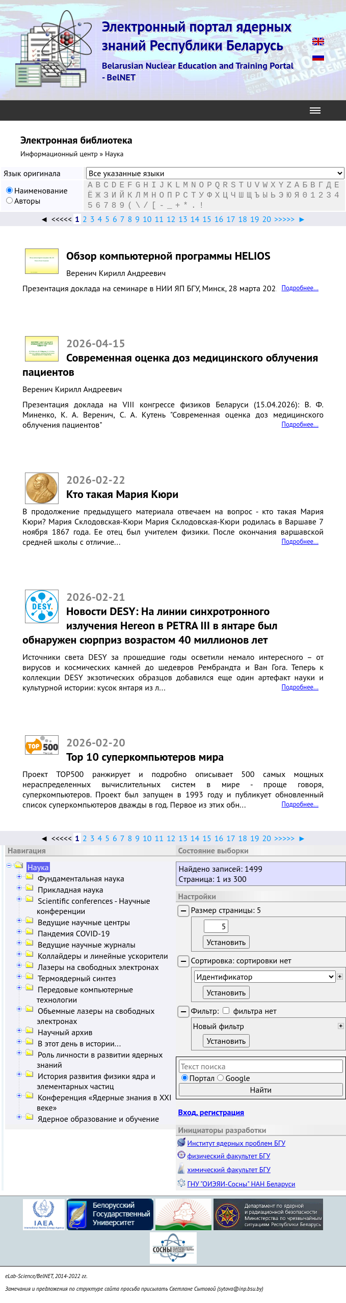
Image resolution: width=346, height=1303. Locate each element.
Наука (38, 867)
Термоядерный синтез (77, 978)
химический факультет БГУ (229, 1169)
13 (182, 219)
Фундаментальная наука (81, 878)
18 (242, 219)
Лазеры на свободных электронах (98, 967)
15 (206, 219)
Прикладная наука (70, 889)
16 (219, 219)
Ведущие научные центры (84, 922)
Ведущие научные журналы (87, 944)
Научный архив (65, 1032)
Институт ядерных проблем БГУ (237, 1143)
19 (254, 219)
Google (237, 1078)
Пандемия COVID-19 (74, 933)
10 (147, 219)
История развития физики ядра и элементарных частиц (96, 1081)
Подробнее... (300, 288)
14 (195, 219)
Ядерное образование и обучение (98, 1119)
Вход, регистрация (211, 1112)
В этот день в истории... (79, 1043)
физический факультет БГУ (229, 1155)
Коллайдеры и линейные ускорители (103, 956)
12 (171, 219)
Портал (202, 1078)
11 (158, 219)
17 (230, 219)
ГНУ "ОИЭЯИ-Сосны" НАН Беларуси (242, 1183)
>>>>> (284, 219)
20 (266, 219)
